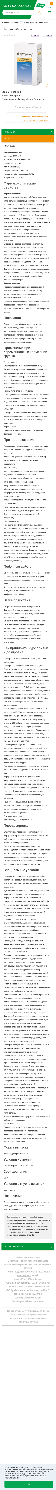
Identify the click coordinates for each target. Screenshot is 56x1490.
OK (29, 1484)
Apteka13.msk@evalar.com (37, 1286)
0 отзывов (35, 35)
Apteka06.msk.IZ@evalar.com (28, 1279)
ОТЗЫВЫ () (9, 131)
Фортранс (15, 95)
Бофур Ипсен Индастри (31, 99)
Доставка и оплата (13, 1246)
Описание (9, 138)
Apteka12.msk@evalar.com (28, 1297)
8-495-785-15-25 (26, 1294)
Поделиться (47, 35)
